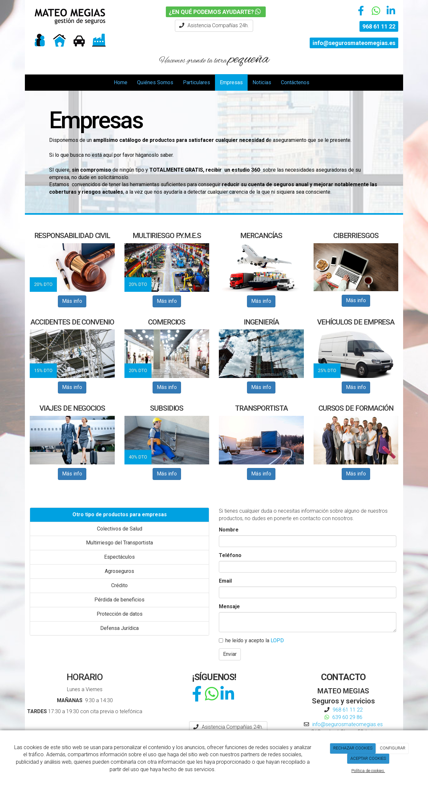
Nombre (229, 530)
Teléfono (230, 555)
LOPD (277, 640)
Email (225, 581)
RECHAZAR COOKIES (352, 748)
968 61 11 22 (378, 26)
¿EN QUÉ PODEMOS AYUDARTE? (216, 11)
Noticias (261, 82)
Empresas (231, 82)
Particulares (196, 82)
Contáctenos (295, 82)
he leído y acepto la (251, 640)
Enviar (230, 654)
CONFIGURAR (392, 748)
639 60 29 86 (347, 717)
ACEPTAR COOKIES (368, 758)
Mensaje (229, 606)
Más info (72, 301)
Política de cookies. (368, 770)
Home (120, 82)
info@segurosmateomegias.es (354, 43)
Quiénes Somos (155, 82)
